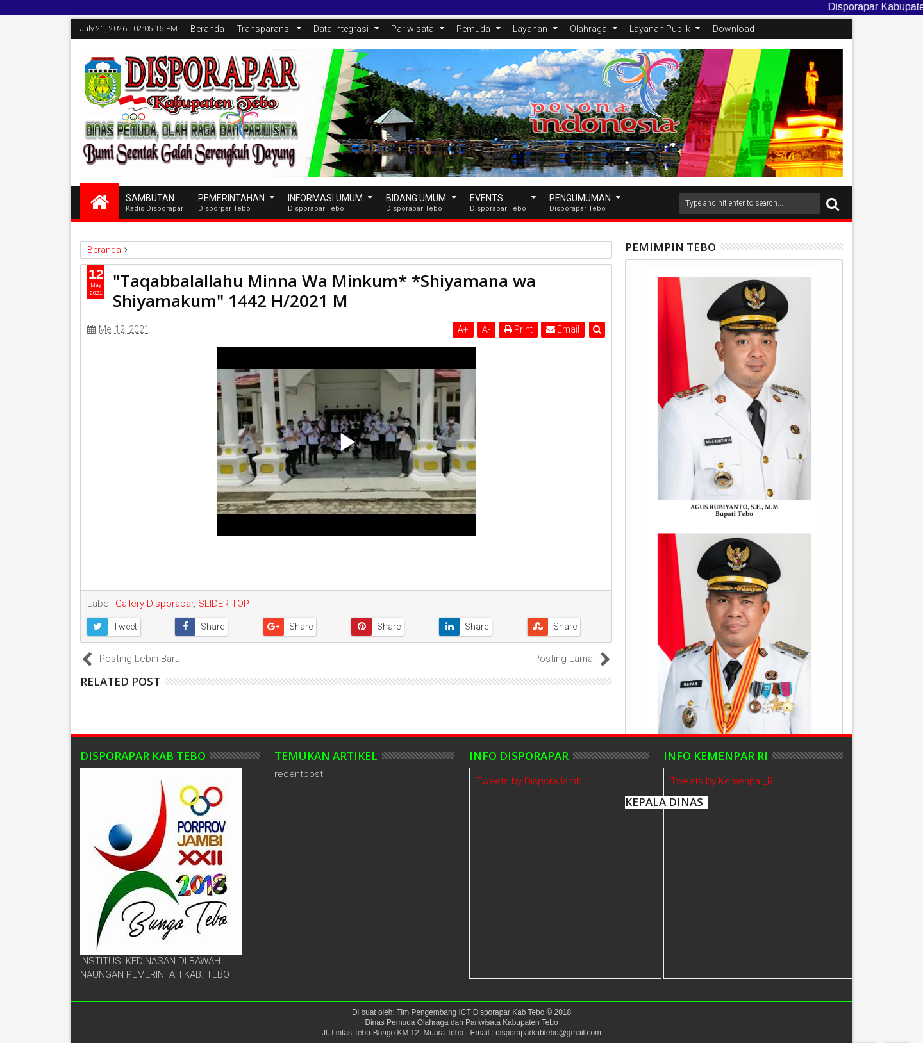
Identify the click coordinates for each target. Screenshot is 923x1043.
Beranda (207, 29)
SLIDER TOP (223, 603)
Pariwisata (412, 29)
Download (733, 29)
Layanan (530, 29)
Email (562, 329)
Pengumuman (580, 203)
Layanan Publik (659, 29)
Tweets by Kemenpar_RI (722, 781)
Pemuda (473, 29)
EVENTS (498, 203)
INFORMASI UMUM (325, 203)
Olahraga (588, 29)
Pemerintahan (231, 203)
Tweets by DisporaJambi (530, 781)
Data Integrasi (341, 29)
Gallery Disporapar (154, 603)
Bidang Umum (416, 203)
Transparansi (264, 29)
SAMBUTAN (154, 203)
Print (518, 329)
